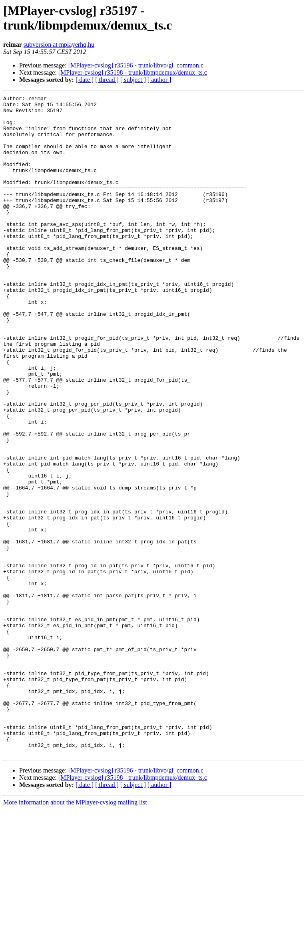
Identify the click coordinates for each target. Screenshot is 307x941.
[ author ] (159, 79)
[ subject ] (133, 79)
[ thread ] (107, 79)
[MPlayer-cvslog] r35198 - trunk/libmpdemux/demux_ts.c (132, 72)
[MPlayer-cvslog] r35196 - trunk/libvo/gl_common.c (135, 65)
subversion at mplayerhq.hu (59, 44)
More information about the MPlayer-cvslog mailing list (75, 934)
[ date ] (85, 79)
